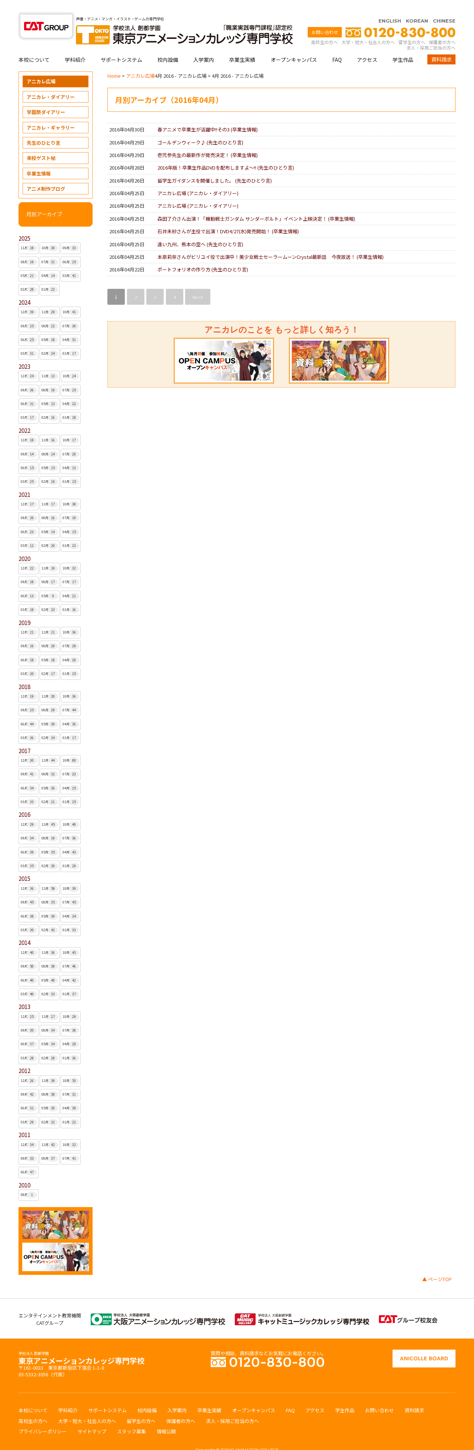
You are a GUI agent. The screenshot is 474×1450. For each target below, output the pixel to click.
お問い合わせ (324, 17)
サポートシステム (121, 45)
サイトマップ (91, 1416)
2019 (24, 608)
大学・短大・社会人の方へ (368, 27)
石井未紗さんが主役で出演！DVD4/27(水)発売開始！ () (228, 216)
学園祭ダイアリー (46, 97)
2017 (24, 736)
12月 (29, 297)
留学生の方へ (411, 27)
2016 (24, 800)
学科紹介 (75, 45)
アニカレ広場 (41, 66)
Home (114, 61)
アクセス (367, 45)
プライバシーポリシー (43, 1416)
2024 (24, 288)
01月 (49, 275)
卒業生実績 (242, 45)
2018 (24, 672)
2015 (24, 864)
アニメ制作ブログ (46, 174)
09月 (71, 233)
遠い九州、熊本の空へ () (200, 229)
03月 (71, 261)
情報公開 (166, 1416)
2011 (24, 1120)
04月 (49, 261)
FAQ (337, 45)
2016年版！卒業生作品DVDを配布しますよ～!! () (225, 153)
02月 (29, 275)
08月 (29, 247)
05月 (29, 261)
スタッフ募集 (131, 1416)
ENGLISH (389, 6)
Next (198, 282)
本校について (34, 45)
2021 (24, 480)
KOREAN (417, 6)
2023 (24, 352)
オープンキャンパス (294, 45)
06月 (71, 247)
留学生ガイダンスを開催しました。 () (214, 166)
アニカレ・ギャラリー (51, 113)
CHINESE (444, 6)
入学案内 (203, 45)
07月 (49, 247)
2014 (24, 928)
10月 (49, 233)
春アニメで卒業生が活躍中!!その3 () (207, 114)
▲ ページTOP (437, 1264)
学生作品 (403, 45)
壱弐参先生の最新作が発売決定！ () (207, 140)
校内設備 (167, 45)
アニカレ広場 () (197, 178)
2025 (24, 224)
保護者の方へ (442, 27)
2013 (24, 992)
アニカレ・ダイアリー (51, 82)
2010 (24, 1171)
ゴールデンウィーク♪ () (200, 127)
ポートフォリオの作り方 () (202, 254)
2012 (24, 1056)
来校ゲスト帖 (41, 143)
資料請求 (441, 45)
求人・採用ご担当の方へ (431, 33)
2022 (24, 416)
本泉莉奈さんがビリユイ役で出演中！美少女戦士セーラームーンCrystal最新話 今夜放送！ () (270, 242)
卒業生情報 (39, 159)
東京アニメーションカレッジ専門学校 (81, 1344)
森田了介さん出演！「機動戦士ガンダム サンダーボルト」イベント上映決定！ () (256, 204)
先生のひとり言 (43, 128)
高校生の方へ (324, 27)
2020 (24, 544)
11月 (29, 233)
